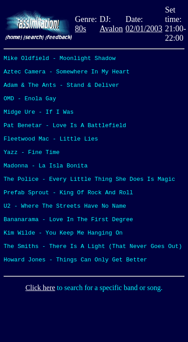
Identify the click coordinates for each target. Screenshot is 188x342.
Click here (40, 330)
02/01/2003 (144, 28)
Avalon (111, 28)
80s (80, 28)
